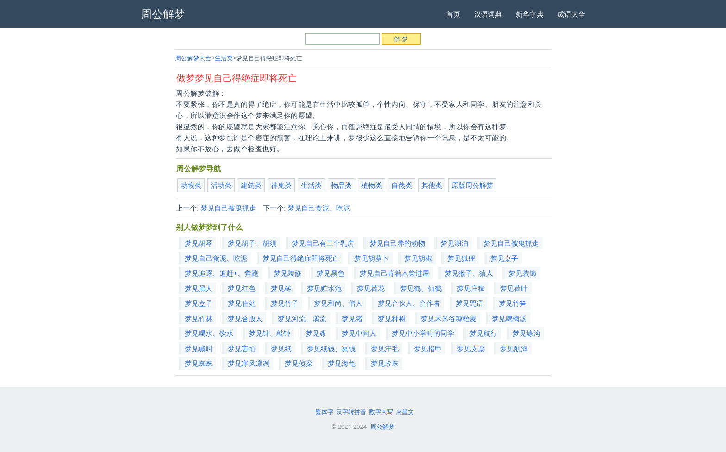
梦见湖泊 (454, 243)
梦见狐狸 (461, 258)
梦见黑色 (330, 273)
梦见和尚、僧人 (338, 303)
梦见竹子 (285, 303)
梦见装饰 (522, 273)
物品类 (341, 185)
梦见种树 (392, 318)
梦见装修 (287, 273)
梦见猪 (352, 318)
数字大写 (381, 412)
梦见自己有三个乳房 (323, 243)
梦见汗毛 (385, 348)
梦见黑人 (199, 288)
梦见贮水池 (324, 288)
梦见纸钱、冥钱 (331, 348)
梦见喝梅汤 (509, 318)
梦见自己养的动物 (397, 243)
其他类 (431, 185)
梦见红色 (242, 288)
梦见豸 (316, 333)
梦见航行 (483, 333)
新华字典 (530, 14)
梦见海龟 (342, 363)
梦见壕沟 (526, 333)
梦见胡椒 (418, 258)
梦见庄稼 (471, 288)
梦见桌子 (504, 258)
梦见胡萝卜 (371, 258)
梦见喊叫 (199, 348)
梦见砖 (281, 288)
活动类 (221, 185)
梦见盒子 (199, 303)
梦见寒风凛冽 (248, 363)
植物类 (371, 185)
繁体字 (324, 412)
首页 (453, 14)
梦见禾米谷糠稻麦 (448, 318)
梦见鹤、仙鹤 (421, 288)
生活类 (224, 58)
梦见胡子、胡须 (252, 243)
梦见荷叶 (514, 288)
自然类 (401, 185)
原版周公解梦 (472, 185)
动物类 (191, 185)
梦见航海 (514, 348)
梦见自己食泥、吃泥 (319, 207)
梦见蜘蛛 (199, 363)
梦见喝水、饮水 (209, 333)
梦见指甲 (428, 348)
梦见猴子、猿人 (468, 273)
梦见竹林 (199, 318)
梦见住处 (242, 303)
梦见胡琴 (199, 243)
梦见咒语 (469, 303)
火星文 (405, 412)
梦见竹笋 (512, 303)
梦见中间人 (359, 333)
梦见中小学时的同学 (423, 333)
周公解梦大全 (193, 58)
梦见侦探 (299, 363)
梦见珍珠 (385, 363)
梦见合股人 (245, 318)
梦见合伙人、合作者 (409, 303)
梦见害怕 (242, 348)
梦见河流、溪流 (302, 318)
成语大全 (571, 14)
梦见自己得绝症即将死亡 (301, 258)
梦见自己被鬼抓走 (228, 207)
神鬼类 (281, 185)
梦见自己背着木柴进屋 (394, 273)
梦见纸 (281, 348)
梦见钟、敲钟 (269, 333)
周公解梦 (382, 426)
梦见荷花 (371, 288)
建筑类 (251, 185)
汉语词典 (488, 14)
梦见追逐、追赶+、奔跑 (221, 273)
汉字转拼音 (351, 412)
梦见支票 (471, 348)
